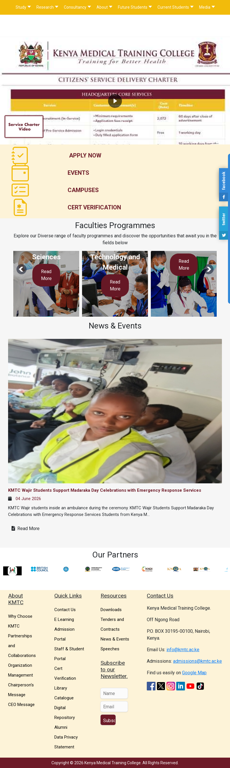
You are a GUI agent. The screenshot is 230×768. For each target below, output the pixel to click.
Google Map (194, 672)
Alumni (60, 727)
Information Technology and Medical (115, 257)
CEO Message (21, 704)
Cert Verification (94, 207)
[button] (115, 79)
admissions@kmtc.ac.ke (197, 661)
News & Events (115, 639)
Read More (46, 275)
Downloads (111, 609)
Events (78, 172)
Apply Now (85, 155)
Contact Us (65, 609)
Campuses (83, 190)
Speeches (110, 648)
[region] (115, 79)
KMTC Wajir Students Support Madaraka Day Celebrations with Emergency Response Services (104, 490)
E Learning (64, 619)
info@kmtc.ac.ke (182, 649)
